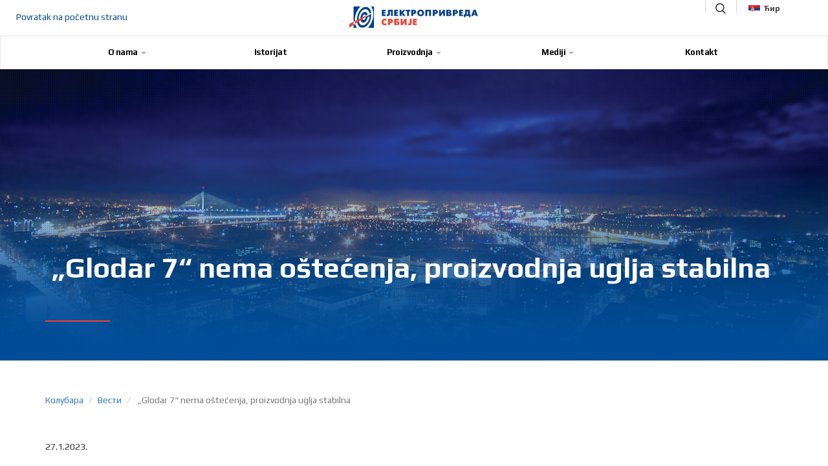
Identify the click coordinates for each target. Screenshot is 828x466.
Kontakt (701, 52)
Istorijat (270, 52)
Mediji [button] (557, 52)
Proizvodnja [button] (414, 52)
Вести (110, 400)
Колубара (64, 400)
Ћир (764, 8)
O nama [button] (127, 52)
